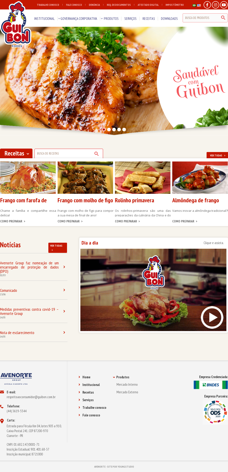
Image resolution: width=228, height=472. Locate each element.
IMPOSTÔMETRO (175, 4)
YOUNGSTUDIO (125, 466)
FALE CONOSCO (75, 4)
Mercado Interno (127, 384)
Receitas (86, 392)
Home (84, 377)
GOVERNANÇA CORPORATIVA (79, 18)
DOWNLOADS (169, 18)
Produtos (121, 377)
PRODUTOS (111, 18)
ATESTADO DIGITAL (150, 4)
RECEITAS (149, 18)
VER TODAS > (56, 248)
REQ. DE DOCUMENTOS (120, 4)
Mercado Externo (127, 392)
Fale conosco (89, 415)
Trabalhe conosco (92, 407)
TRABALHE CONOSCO (50, 4)
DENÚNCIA (96, 4)
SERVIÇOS (130, 18)
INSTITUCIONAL (44, 18)
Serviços (86, 400)
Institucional (89, 384)
